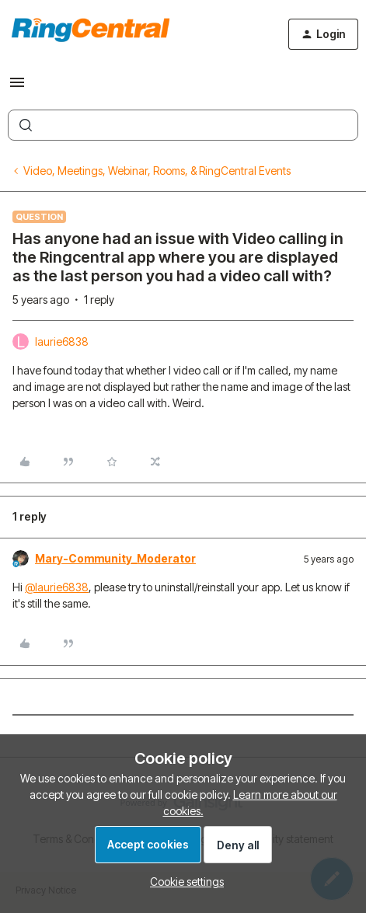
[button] (17, 87)
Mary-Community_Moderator (115, 558)
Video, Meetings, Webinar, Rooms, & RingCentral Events (157, 170)
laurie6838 (62, 341)
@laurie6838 (57, 587)
